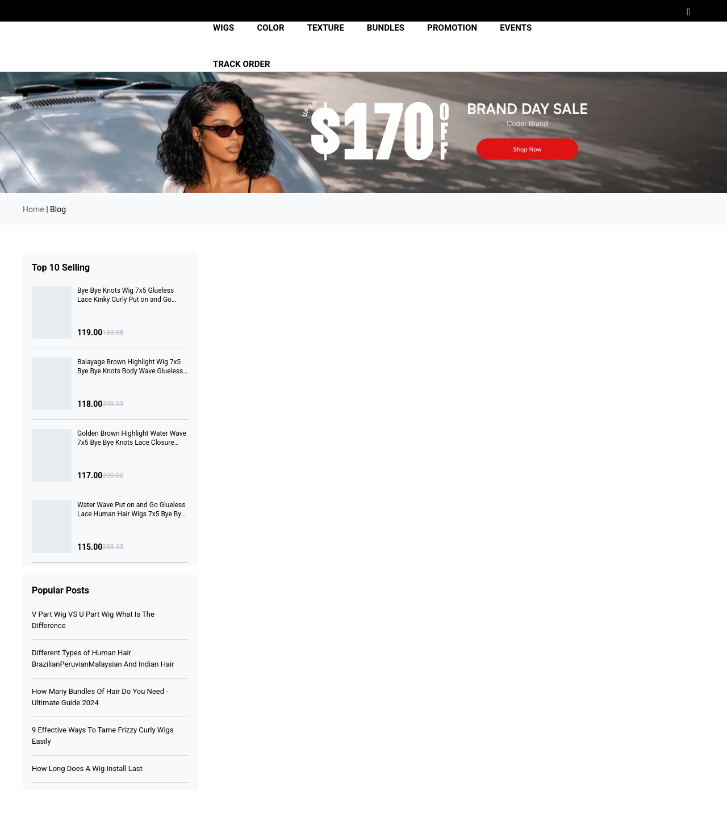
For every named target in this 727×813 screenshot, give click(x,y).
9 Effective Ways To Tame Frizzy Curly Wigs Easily (103, 735)
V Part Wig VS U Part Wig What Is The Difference (93, 620)
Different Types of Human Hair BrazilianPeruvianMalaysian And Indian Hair (103, 658)
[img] (104, 46)
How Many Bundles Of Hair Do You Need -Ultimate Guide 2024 (100, 697)
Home (33, 209)
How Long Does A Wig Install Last (87, 768)
